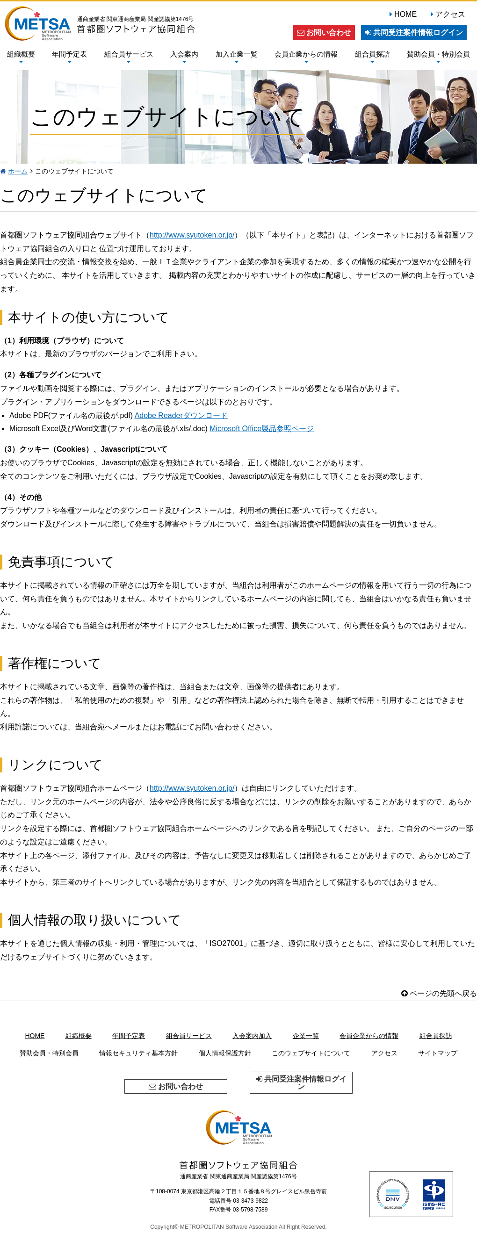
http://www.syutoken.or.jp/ (192, 235)
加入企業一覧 (237, 57)
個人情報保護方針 (225, 1053)
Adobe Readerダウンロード (181, 415)
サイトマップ (437, 1053)
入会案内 (184, 57)
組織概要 (21, 57)
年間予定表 (69, 57)
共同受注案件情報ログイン (414, 32)
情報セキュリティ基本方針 (138, 1053)
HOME (405, 14)
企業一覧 (306, 1035)
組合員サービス (128, 57)
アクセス (450, 14)
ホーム (18, 171)
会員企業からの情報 (306, 57)
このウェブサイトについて (311, 1053)
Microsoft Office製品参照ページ (262, 429)
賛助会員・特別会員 (438, 57)
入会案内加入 (252, 1035)
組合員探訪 (372, 57)
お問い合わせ (324, 32)
